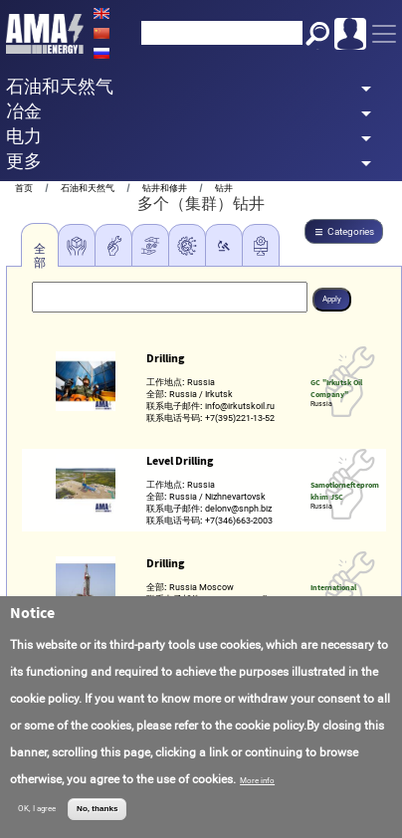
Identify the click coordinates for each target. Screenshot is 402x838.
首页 (24, 187)
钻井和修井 (164, 187)
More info (257, 780)
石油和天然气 (87, 187)
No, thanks (97, 808)
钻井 (224, 187)
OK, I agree (37, 808)
